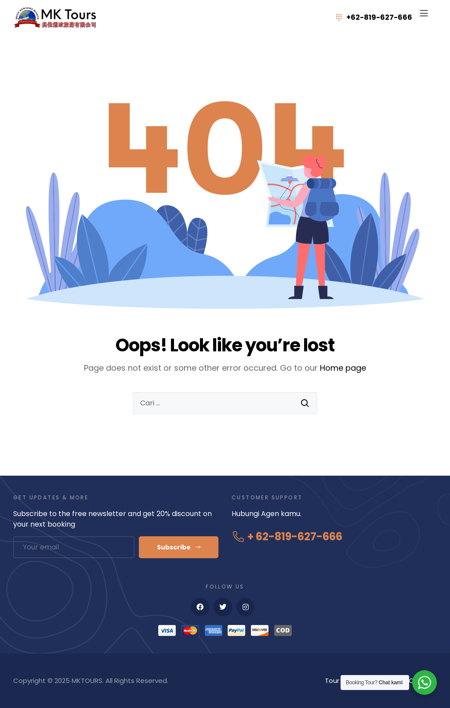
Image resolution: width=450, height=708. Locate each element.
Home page (343, 367)
